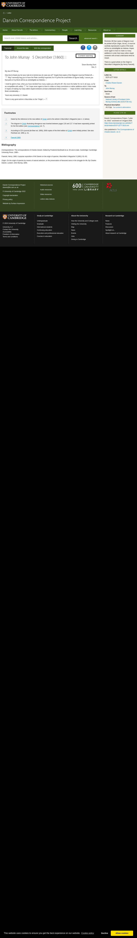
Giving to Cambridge (78, 239)
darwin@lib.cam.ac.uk (10, 187)
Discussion (109, 227)
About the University (79, 215)
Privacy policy (7, 199)
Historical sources (46, 185)
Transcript (7, 48)
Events (73, 233)
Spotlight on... (110, 230)
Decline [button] (104, 933)
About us (107, 30)
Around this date (22, 48)
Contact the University (10, 229)
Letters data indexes (47, 199)
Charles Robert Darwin (114, 83)
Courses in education (44, 236)
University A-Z (8, 227)
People (65, 30)
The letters (34, 30)
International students (44, 227)
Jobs (73, 236)
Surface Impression (18, 203)
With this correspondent (42, 48)
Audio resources (46, 190)
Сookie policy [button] (87, 933)
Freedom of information (11, 234)
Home (4, 13)
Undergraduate (42, 221)
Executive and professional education (50, 233)
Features (108, 224)
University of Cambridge (12, 191)
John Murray (110, 88)
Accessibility (7, 232)
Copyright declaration (10, 195)
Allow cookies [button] (122, 933)
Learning (77, 30)
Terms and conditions (10, 237)
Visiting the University (79, 224)
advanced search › (91, 38)
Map (72, 227)
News (73, 230)
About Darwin (17, 30)
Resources (92, 30)
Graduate (40, 224)
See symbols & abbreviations (122, 107)
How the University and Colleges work (84, 221)
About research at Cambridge (115, 233)
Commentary (50, 30)
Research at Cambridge (114, 215)
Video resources (46, 194)
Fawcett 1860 (15, 137)
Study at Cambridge (45, 215)
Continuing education (44, 230)
